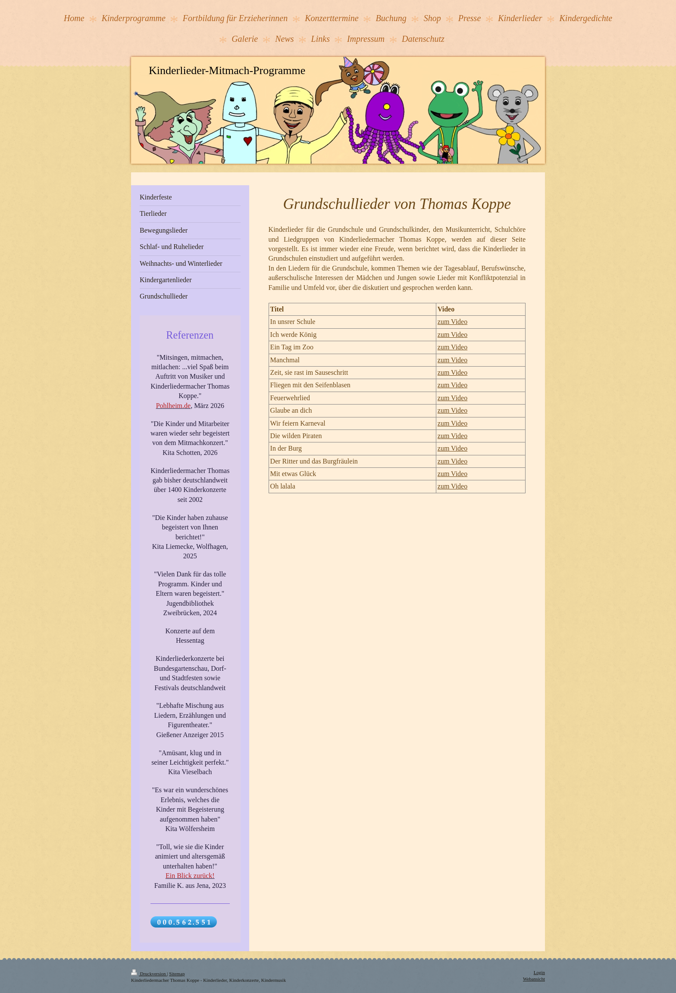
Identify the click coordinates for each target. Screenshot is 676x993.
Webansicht (534, 978)
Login (539, 972)
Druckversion (149, 973)
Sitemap (177, 973)
